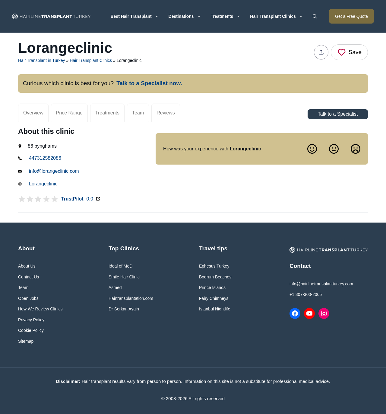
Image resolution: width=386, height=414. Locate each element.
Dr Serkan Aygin (124, 308)
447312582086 (45, 158)
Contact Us (28, 276)
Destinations (187, 16)
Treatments (228, 16)
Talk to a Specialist (338, 114)
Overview (33, 112)
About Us (27, 266)
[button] (315, 16)
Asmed (115, 287)
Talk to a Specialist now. (149, 83)
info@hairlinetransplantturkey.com (321, 283)
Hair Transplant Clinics (279, 16)
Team (138, 112)
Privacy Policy (31, 319)
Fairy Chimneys (213, 298)
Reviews (166, 112)
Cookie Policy (31, 330)
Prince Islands (212, 287)
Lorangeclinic (43, 183)
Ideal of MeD (120, 266)
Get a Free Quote (351, 16)
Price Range (69, 112)
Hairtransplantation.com (131, 298)
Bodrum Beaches (215, 276)
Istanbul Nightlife (214, 308)
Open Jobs (28, 298)
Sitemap (25, 341)
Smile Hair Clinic (124, 276)
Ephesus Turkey (214, 266)
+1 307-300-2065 (306, 294)
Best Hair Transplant (136, 16)
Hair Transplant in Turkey (41, 60)
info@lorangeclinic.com (54, 171)
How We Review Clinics (40, 308)
